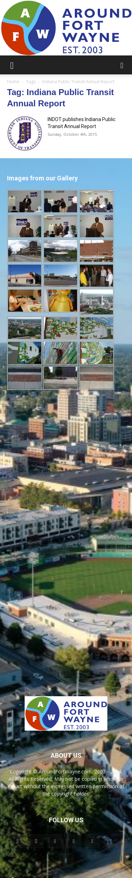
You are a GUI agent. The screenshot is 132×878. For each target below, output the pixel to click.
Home (13, 82)
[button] (12, 64)
